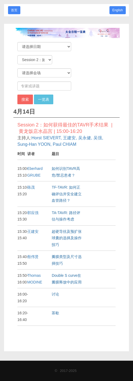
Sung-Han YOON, (34, 144)
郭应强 (33, 213)
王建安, (70, 138)
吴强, (98, 138)
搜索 (25, 99)
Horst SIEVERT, (46, 138)
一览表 (43, 99)
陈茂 (31, 187)
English (117, 10)
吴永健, (85, 138)
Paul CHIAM (64, 144)
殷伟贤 (33, 257)
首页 (14, 10)
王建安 (33, 231)
